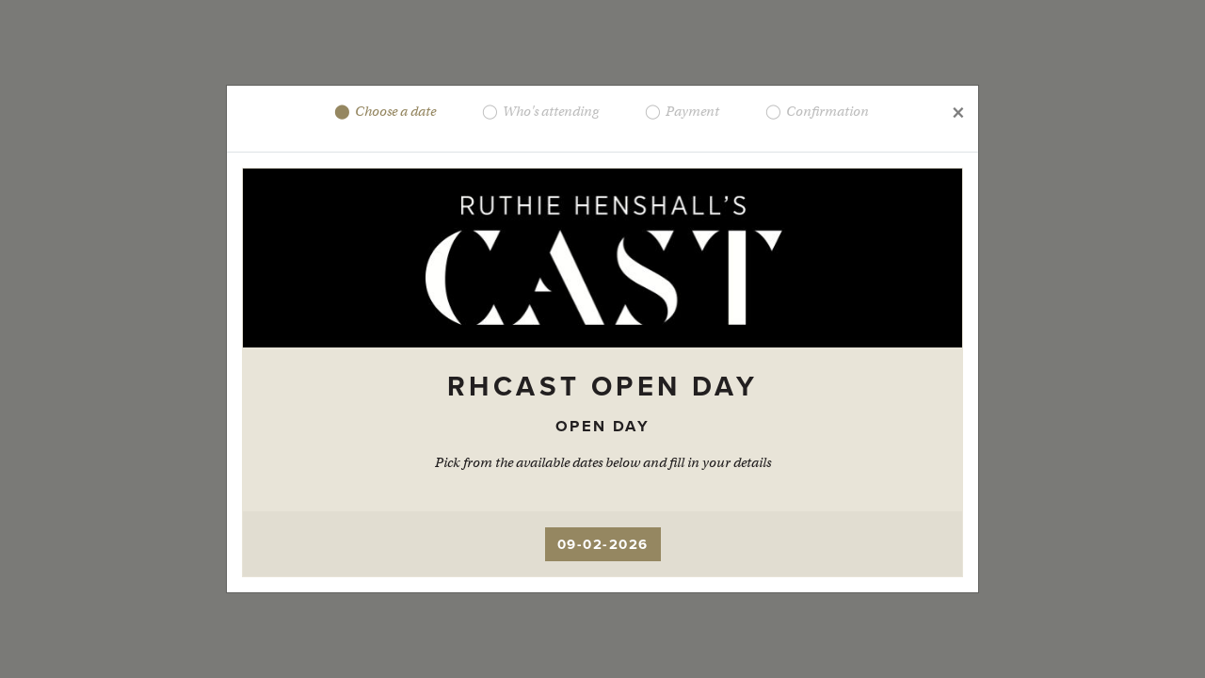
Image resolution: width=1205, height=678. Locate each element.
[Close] (957, 111)
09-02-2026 (603, 544)
